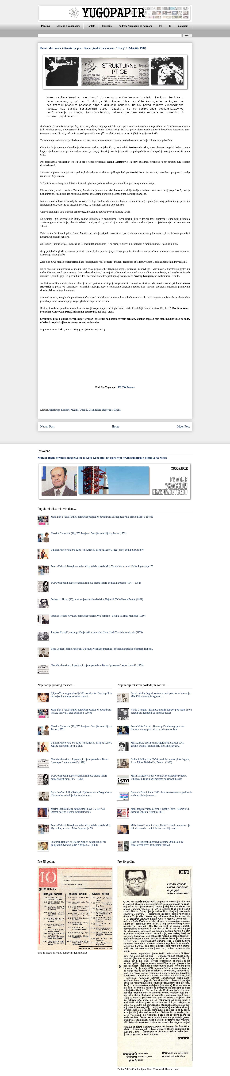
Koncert (65, 409)
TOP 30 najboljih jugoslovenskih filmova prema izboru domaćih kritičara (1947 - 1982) (96, 582)
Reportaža (107, 409)
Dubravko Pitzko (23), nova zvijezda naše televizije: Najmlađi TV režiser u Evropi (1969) (97, 599)
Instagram (183, 26)
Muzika (75, 409)
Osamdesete (95, 409)
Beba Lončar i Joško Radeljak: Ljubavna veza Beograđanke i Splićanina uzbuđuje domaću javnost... (102, 648)
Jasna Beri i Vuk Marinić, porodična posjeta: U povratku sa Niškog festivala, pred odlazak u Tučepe (102, 516)
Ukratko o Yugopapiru (68, 26)
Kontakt (91, 26)
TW (124, 387)
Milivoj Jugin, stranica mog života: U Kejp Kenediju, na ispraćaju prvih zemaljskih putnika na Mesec (103, 457)
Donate (131, 387)
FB (160, 26)
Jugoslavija (54, 409)
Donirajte (107, 26)
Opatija (83, 409)
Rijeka (117, 409)
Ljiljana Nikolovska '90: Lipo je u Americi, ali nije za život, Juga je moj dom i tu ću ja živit (97, 549)
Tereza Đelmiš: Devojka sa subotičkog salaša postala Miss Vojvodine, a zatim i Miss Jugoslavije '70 (102, 566)
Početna (45, 26)
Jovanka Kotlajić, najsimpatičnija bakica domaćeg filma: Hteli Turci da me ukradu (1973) (97, 632)
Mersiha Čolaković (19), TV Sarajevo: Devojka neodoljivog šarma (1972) (88, 533)
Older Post (183, 426)
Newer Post (47, 426)
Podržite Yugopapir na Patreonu (136, 26)
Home (115, 426)
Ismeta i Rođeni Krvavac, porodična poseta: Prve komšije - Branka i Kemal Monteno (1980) (98, 615)
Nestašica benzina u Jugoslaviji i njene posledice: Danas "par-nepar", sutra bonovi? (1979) (97, 665)
